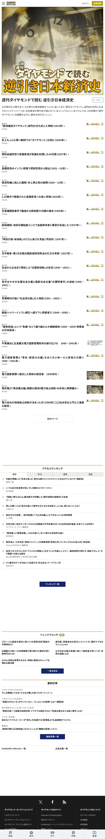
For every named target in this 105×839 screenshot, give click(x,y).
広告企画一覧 (61, 748)
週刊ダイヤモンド (48, 820)
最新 (14, 474)
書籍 (94, 834)
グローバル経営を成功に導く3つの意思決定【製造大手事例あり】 (26, 643)
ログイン (85, 3)
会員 (90, 474)
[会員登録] (97, 3)
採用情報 (84, 824)
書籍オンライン (47, 829)
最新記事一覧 (52, 736)
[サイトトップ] (10, 3)
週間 (65, 474)
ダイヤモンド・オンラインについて (19, 810)
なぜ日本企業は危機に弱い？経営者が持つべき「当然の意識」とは (79, 652)
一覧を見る (52, 671)
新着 (10, 834)
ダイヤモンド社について (90, 810)
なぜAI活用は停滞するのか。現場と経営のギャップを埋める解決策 (26, 661)
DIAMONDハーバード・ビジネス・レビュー (57, 824)
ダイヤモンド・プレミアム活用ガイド (18, 824)
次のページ (52, 419)
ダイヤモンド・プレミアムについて (17, 820)
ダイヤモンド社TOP (88, 815)
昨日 (40, 474)
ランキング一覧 (52, 584)
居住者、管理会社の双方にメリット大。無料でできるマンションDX (79, 643)
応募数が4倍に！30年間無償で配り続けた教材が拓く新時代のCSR (26, 652)
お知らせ (83, 829)
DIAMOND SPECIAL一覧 (14, 748)
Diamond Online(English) (51, 815)
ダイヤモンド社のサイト (51, 810)
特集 (73, 834)
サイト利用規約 (11, 829)
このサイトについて (12, 815)
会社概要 (84, 820)
